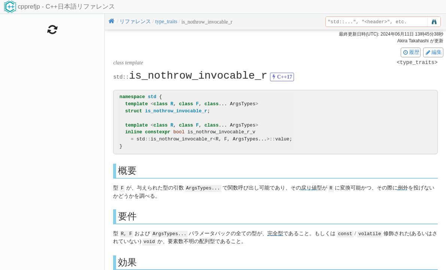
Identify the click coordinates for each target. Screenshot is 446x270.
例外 (403, 188)
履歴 (410, 52)
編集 (433, 52)
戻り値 (309, 188)
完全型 (275, 233)
